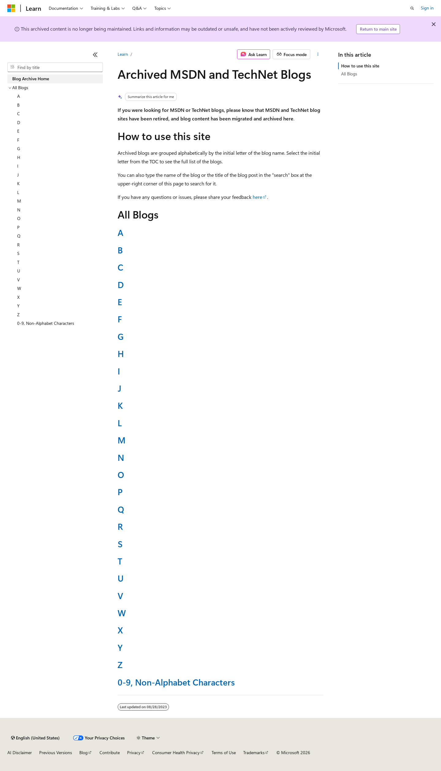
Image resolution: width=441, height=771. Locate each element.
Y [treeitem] (18, 306)
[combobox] (55, 67)
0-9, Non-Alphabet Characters (176, 682)
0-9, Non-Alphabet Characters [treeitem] (45, 323)
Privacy (134, 752)
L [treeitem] (18, 192)
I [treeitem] (17, 166)
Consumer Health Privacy (176, 752)
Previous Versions (55, 752)
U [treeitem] (18, 271)
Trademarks (254, 752)
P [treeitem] (18, 227)
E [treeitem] (18, 131)
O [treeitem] (19, 218)
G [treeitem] (18, 148)
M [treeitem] (19, 201)
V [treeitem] (18, 280)
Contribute (110, 752)
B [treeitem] (18, 105)
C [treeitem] (18, 113)
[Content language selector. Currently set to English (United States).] (35, 738)
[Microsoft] (11, 8)
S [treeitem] (18, 253)
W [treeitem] (19, 288)
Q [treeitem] (19, 236)
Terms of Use (224, 752)
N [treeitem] (18, 210)
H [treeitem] (18, 157)
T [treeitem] (18, 262)
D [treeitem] (18, 122)
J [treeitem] (18, 175)
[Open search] (412, 8)
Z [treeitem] (18, 314)
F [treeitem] (18, 140)
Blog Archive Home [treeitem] (30, 79)
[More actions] (318, 54)
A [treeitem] (18, 96)
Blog (83, 752)
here (257, 197)
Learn (123, 54)
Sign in (427, 8)
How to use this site (360, 66)
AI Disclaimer (19, 752)
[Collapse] (95, 54)
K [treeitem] (18, 183)
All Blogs (349, 74)
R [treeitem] (18, 245)
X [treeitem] (18, 297)
